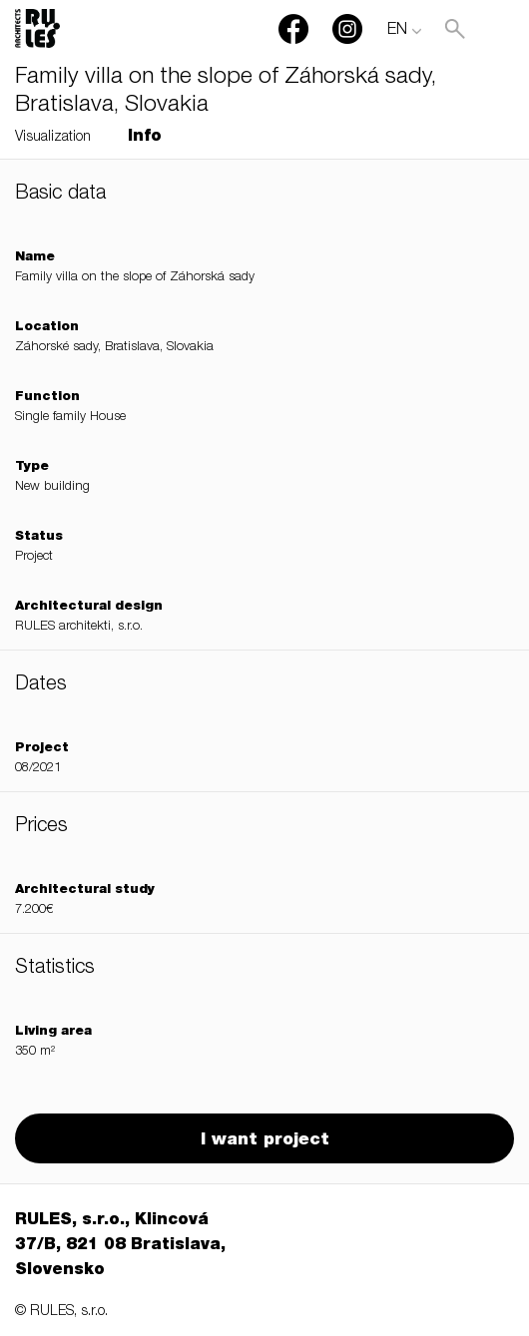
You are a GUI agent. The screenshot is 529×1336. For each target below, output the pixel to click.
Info (145, 138)
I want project (265, 1140)
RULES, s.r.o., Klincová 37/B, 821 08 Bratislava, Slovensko (120, 1246)
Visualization (53, 138)
